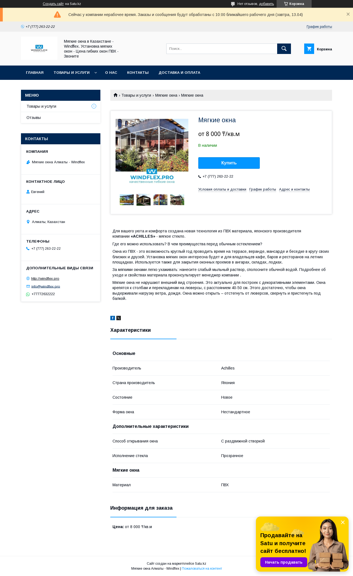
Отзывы (33, 117)
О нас (111, 72)
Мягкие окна (166, 95)
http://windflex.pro (45, 278)
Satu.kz (200, 564)
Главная (35, 72)
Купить (229, 163)
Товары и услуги (72, 72)
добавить (266, 4)
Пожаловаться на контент (202, 568)
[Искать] (284, 49)
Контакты (138, 72)
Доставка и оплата (179, 72)
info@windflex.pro (45, 286)
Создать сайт (53, 4)
